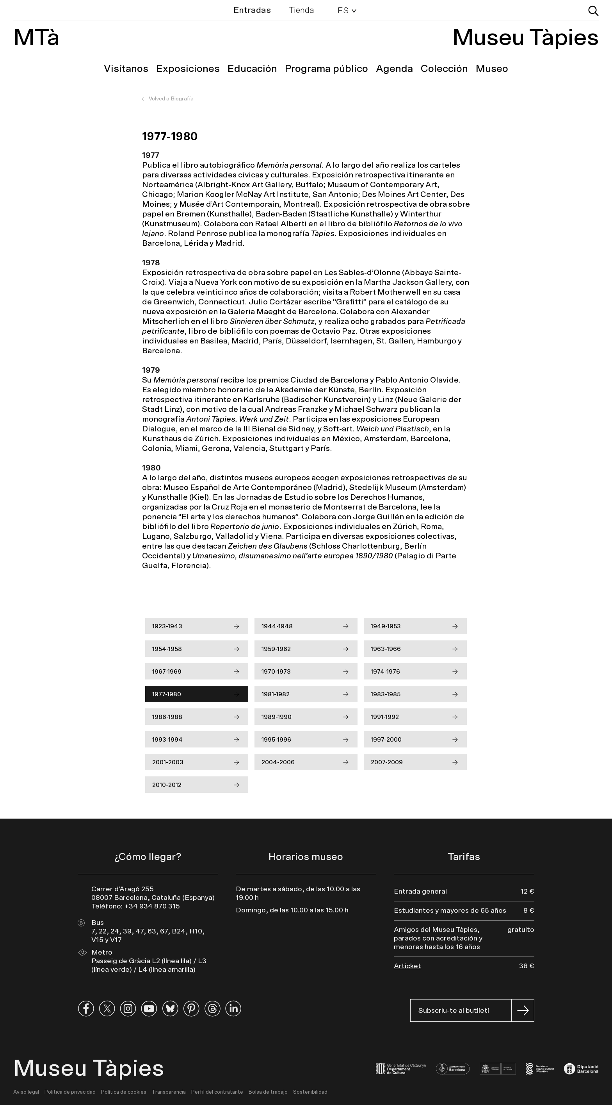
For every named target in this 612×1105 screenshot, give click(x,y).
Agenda (394, 69)
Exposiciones (188, 69)
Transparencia (169, 1092)
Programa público (326, 69)
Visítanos (126, 69)
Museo (492, 69)
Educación (252, 69)
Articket (407, 966)
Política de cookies (123, 1092)
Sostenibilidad (310, 1092)
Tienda (301, 10)
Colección (444, 69)
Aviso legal (26, 1092)
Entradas (252, 10)
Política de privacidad (70, 1092)
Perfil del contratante (217, 1092)
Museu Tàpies (525, 38)
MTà (36, 38)
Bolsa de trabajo (268, 1092)
